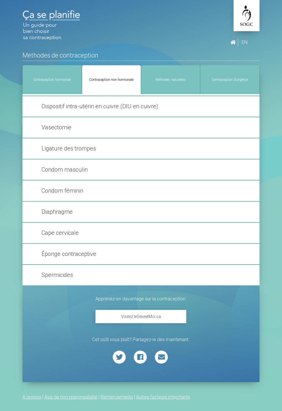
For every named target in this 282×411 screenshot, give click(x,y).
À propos (31, 397)
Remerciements (117, 397)
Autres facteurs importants (163, 397)
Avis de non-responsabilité (70, 397)
